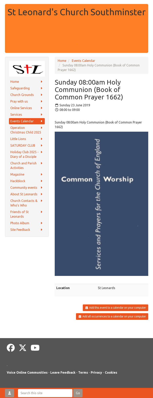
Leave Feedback (62, 372)
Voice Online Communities (27, 372)
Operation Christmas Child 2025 (26, 129)
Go (78, 393)
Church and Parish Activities (26, 165)
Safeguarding (26, 88)
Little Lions (26, 139)
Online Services (26, 108)
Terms (83, 372)
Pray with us (26, 101)
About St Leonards (26, 194)
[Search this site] (45, 393)
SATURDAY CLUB (26, 145)
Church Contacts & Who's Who (26, 203)
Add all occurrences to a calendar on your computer (112, 316)
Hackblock (26, 181)
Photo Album (26, 223)
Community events (26, 187)
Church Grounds (26, 95)
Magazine (26, 174)
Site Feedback (26, 229)
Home (26, 81)
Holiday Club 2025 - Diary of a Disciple (26, 154)
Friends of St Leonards (26, 214)
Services (26, 114)
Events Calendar (26, 121)
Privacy (96, 372)
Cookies (111, 372)
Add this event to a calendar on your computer (115, 307)
